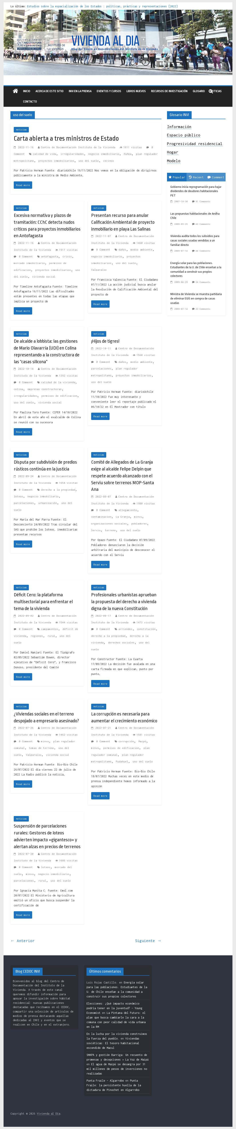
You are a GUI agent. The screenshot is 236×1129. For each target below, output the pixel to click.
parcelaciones (101, 368)
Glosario (199, 91)
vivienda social (43, 276)
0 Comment (23, 256)
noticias (21, 129)
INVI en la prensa (80, 91)
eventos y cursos (109, 91)
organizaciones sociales (109, 523)
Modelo (173, 161)
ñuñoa (128, 153)
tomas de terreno (41, 747)
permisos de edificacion (59, 395)
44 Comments (203, 251)
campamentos (49, 629)
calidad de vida (44, 153)
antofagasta (49, 256)
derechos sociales (121, 642)
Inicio (26, 91)
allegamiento (127, 510)
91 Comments (203, 201)
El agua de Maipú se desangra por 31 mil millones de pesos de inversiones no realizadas (117, 1069)
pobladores (139, 523)
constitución (146, 629)
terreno (110, 530)
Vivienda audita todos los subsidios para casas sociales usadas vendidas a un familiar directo (194, 240)
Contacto (30, 101)
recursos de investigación (169, 91)
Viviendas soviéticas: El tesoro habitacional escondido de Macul (113, 1043)
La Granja (123, 516)
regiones (37, 635)
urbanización (47, 502)
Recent (196, 177)
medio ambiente (141, 249)
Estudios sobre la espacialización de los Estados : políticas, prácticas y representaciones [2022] (102, 6)
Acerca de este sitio (49, 91)
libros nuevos (136, 91)
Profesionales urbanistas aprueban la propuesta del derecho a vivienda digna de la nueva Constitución (123, 601)
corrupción (126, 741)
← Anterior (22, 941)
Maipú (142, 741)
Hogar (172, 152)
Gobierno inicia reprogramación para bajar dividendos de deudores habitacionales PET (195, 191)
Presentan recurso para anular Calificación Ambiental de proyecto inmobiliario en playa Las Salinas (123, 222)
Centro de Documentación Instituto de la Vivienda (78, 147)
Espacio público (183, 135)
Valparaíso (99, 269)
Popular (177, 177)
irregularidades (72, 153)
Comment (215, 177)
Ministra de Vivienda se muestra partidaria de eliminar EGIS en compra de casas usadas (196, 298)
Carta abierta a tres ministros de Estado (66, 138)
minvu (138, 516)
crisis (67, 256)
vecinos (108, 160)
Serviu (95, 530)
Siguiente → (148, 941)
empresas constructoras (45, 389)
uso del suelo (89, 160)
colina (18, 389)
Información (179, 126)
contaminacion (101, 516)
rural (51, 635)
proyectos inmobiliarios (56, 160)
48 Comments (203, 224)
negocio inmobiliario (103, 153)
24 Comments (203, 282)
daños (122, 249)
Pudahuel (122, 761)
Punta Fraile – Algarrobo (105, 1080)
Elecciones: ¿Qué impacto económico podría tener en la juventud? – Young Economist (114, 1008)
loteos (18, 496)
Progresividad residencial (194, 144)
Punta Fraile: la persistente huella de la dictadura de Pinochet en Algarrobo (114, 1085)
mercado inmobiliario (29, 263)
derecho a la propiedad (58, 489)
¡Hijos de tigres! (105, 341)
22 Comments (203, 309)
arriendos (125, 629)
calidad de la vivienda (58, 382)
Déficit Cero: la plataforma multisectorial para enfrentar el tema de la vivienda (43, 601)
